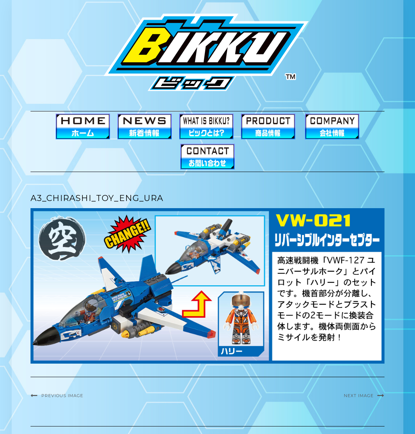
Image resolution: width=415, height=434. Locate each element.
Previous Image (62, 395)
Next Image (359, 395)
